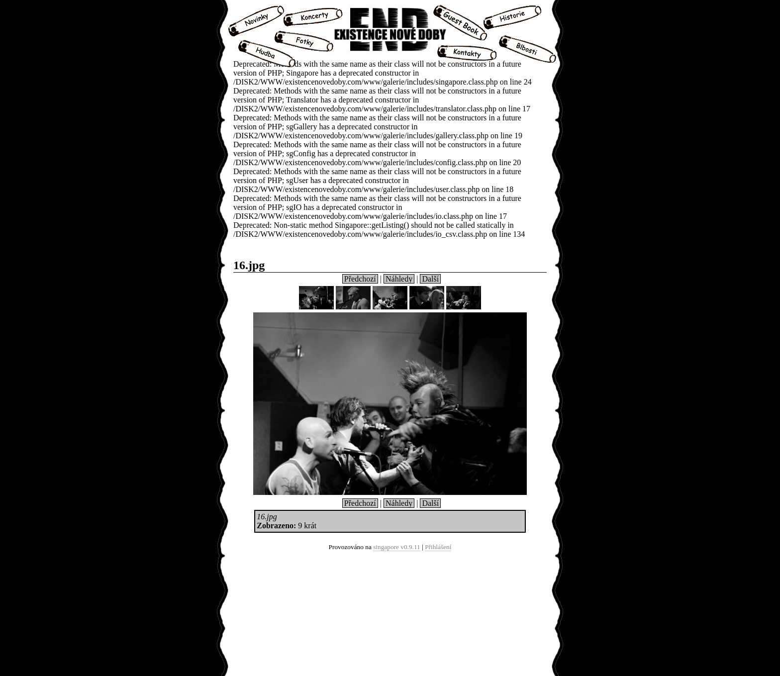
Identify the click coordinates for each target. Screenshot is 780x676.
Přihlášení (438, 547)
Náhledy (399, 279)
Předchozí (360, 279)
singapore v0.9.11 (396, 547)
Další (430, 279)
